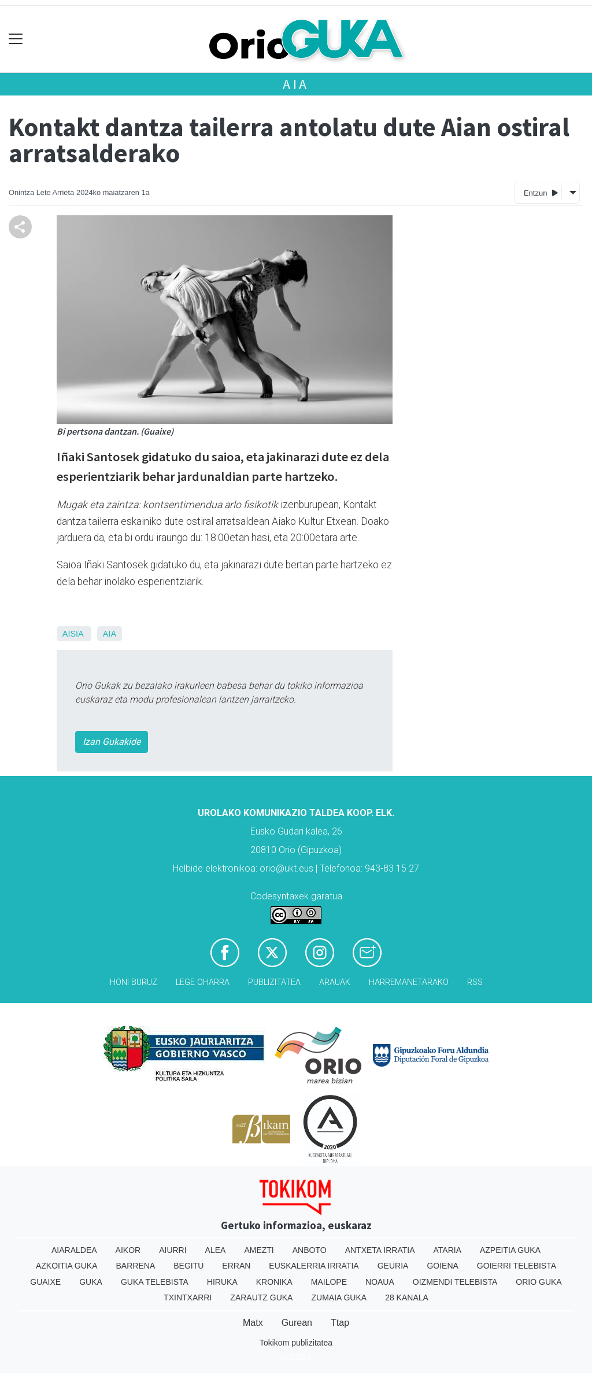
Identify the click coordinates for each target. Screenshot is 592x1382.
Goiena (442, 1265)
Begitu (188, 1265)
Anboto (310, 1250)
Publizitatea (274, 982)
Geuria (393, 1265)
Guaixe (45, 1282)
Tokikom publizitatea (296, 1342)
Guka (90, 1282)
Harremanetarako (409, 982)
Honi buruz (133, 982)
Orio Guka (538, 1282)
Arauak (334, 982)
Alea (215, 1250)
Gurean (297, 1323)
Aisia (72, 633)
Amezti (258, 1250)
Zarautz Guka (261, 1297)
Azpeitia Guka (510, 1250)
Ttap (340, 1323)
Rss (475, 982)
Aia (296, 84)
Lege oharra (203, 982)
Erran (236, 1265)
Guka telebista (154, 1282)
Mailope (329, 1282)
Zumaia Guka (339, 1297)
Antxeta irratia (380, 1250)
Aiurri (172, 1250)
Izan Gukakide (111, 741)
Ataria (447, 1250)
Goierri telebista (516, 1265)
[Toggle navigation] (15, 39)
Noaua (379, 1282)
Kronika (274, 1282)
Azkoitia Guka (67, 1265)
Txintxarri (188, 1297)
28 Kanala (406, 1297)
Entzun (541, 192)
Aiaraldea (74, 1250)
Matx (253, 1323)
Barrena (136, 1265)
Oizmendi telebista (455, 1282)
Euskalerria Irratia (313, 1265)
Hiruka (222, 1282)
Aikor (128, 1250)
